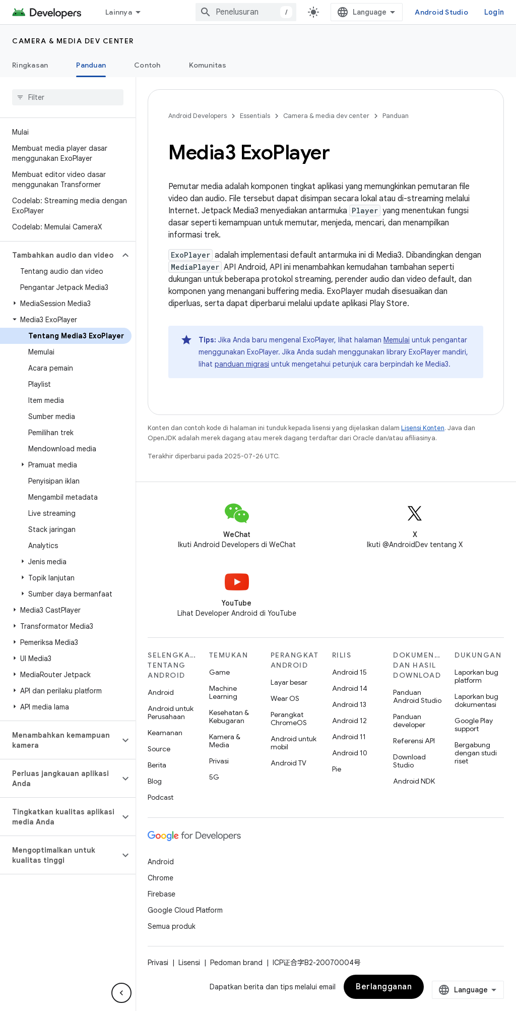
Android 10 (349, 752)
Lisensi (189, 963)
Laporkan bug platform (476, 676)
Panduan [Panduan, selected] (91, 65)
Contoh (147, 65)
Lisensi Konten (422, 428)
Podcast (160, 797)
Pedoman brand (236, 963)
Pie (336, 769)
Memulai (396, 339)
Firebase (161, 894)
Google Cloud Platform (185, 910)
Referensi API (414, 740)
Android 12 (349, 720)
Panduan (395, 115)
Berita (157, 764)
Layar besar (289, 682)
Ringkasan (30, 65)
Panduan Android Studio (417, 696)
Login (494, 12)
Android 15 (349, 672)
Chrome (160, 877)
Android (161, 692)
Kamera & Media (224, 740)
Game (219, 672)
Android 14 (349, 688)
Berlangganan (384, 987)
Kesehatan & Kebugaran (229, 716)
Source (159, 748)
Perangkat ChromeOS (289, 718)
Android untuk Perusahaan (171, 712)
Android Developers (197, 115)
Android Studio (441, 12)
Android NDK (414, 781)
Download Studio (409, 760)
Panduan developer (409, 720)
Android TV (288, 762)
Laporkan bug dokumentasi (476, 700)
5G (214, 777)
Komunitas (207, 65)
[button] (59, 255)
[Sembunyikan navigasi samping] (121, 993)
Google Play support (474, 724)
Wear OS (285, 698)
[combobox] (246, 12)
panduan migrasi (242, 364)
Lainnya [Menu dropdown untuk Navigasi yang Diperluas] (118, 12)
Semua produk (172, 926)
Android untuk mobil (293, 742)
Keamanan (165, 732)
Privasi (219, 760)
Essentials (255, 115)
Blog (155, 781)
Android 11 (349, 736)
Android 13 (349, 704)
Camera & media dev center (73, 40)
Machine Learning (223, 692)
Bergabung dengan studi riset (476, 752)
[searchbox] (67, 97)
